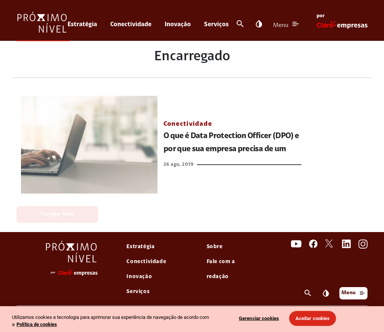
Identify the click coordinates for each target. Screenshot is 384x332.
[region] (192, 319)
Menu (280, 25)
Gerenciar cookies (259, 318)
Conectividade (131, 24)
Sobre (215, 247)
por (320, 16)
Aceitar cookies (313, 318)
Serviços (216, 24)
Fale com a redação (221, 269)
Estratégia (82, 24)
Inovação (178, 24)
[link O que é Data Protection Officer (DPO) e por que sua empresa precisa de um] (89, 145)
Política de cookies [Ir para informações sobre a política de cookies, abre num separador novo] (36, 324)
